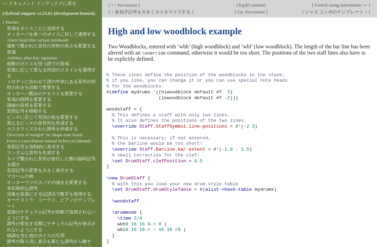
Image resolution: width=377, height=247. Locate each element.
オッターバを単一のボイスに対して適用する (51, 34)
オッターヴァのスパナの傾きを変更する (47, 182)
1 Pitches (10, 22)
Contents (256, 5)
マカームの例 (20, 176)
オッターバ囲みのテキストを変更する (44, 93)
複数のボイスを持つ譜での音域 (38, 63)
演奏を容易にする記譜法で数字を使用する (49, 194)
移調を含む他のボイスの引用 (36, 235)
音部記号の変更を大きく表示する (40, 170)
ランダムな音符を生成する (33, 152)
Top (241, 5)
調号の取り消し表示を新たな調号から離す (49, 241)
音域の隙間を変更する (29, 99)
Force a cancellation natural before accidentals (49, 140)
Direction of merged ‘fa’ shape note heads (45, 134)
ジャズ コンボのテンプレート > (336, 11)
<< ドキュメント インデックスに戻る (39, 3)
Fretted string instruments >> (340, 5)
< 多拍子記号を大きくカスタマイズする (151, 11)
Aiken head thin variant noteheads (38, 40)
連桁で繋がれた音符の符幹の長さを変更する (51, 45)
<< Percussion (124, 5)
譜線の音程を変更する (29, 105)
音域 (11, 52)
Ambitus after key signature (32, 57)
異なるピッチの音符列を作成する (40, 123)
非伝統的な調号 (22, 188)
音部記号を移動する (27, 111)
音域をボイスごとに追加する (36, 28)
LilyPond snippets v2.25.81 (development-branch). (49, 13)
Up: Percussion (251, 11)
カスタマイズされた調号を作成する (42, 128)
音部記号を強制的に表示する (36, 146)
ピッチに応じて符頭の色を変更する (42, 117)
